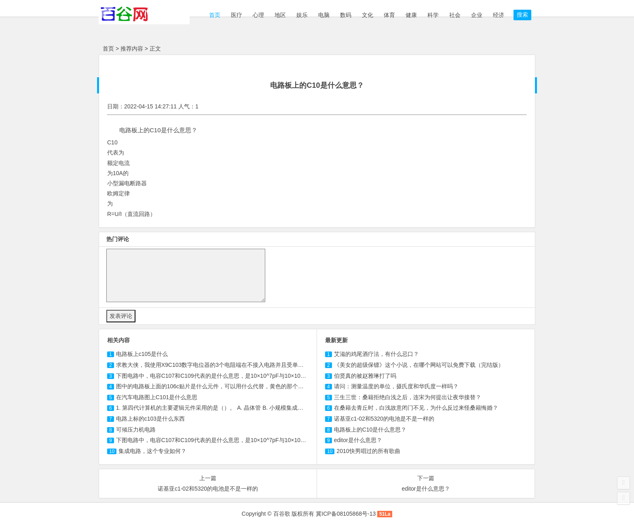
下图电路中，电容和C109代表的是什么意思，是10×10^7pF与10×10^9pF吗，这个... (228, 440)
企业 (476, 15)
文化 (367, 15)
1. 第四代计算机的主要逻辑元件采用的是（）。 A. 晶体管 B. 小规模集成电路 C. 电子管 (225, 407)
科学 (433, 15)
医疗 (236, 15)
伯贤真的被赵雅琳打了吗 (365, 376)
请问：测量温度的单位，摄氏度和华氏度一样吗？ (396, 386)
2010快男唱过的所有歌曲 (368, 451)
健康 (411, 15)
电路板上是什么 (142, 354)
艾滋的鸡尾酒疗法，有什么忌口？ (376, 354)
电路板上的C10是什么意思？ (370, 429)
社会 (455, 15)
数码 (345, 15)
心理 (258, 15)
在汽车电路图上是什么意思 (156, 397)
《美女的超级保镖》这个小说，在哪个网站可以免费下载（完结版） (419, 365)
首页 (213, 15)
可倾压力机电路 (136, 429)
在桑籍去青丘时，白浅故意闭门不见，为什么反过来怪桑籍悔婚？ (416, 407)
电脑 (324, 15)
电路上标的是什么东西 (150, 418)
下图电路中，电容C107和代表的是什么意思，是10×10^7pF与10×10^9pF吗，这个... (228, 376)
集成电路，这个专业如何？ (152, 451)
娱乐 (302, 15)
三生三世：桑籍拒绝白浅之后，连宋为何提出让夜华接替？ (407, 397)
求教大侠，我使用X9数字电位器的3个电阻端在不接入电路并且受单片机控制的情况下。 (232, 365)
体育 (389, 15)
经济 (498, 15)
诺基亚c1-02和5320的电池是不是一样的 (384, 418)
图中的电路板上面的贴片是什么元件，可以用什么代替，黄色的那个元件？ (215, 386)
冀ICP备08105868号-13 (346, 513)
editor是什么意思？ (358, 440)
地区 (280, 15)
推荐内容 (131, 48)
